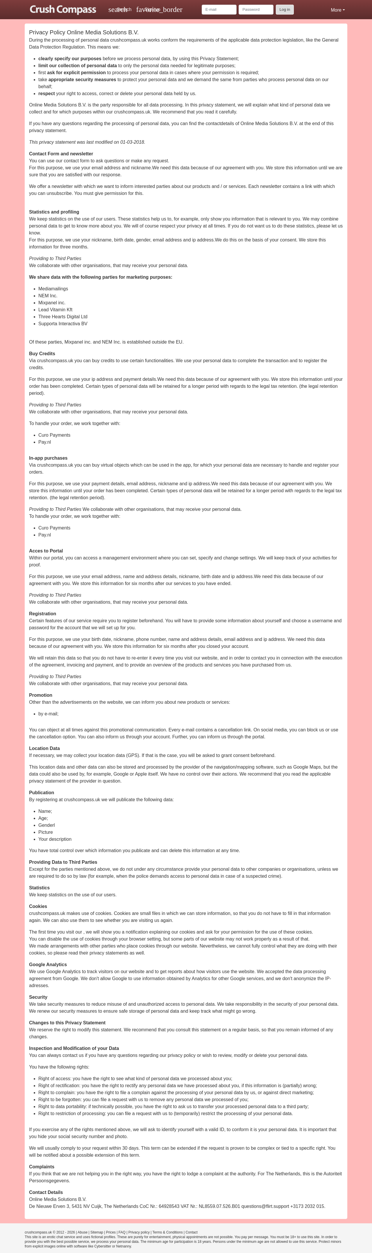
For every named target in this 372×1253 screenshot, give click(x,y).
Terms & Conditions (168, 1232)
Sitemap (96, 1232)
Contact (191, 1232)
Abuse (82, 1232)
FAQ (122, 1232)
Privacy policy (139, 1232)
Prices (111, 1232)
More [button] (336, 10)
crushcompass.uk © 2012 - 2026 (50, 1232)
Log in (285, 9)
